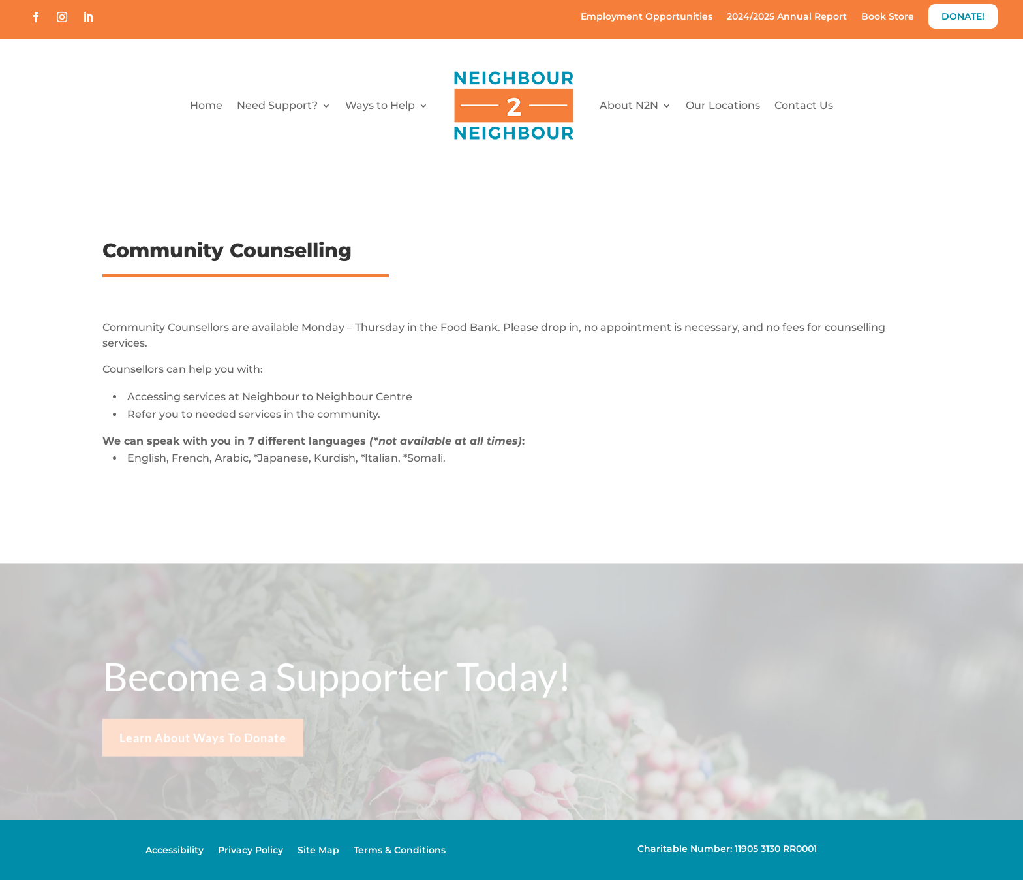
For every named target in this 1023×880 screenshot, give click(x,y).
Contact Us (803, 105)
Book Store (887, 17)
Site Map (318, 850)
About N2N (629, 105)
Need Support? (277, 105)
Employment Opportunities (646, 17)
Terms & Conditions (400, 850)
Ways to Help (380, 105)
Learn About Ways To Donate (202, 745)
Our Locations (723, 105)
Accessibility (174, 850)
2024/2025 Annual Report (787, 17)
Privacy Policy (250, 850)
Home (206, 105)
